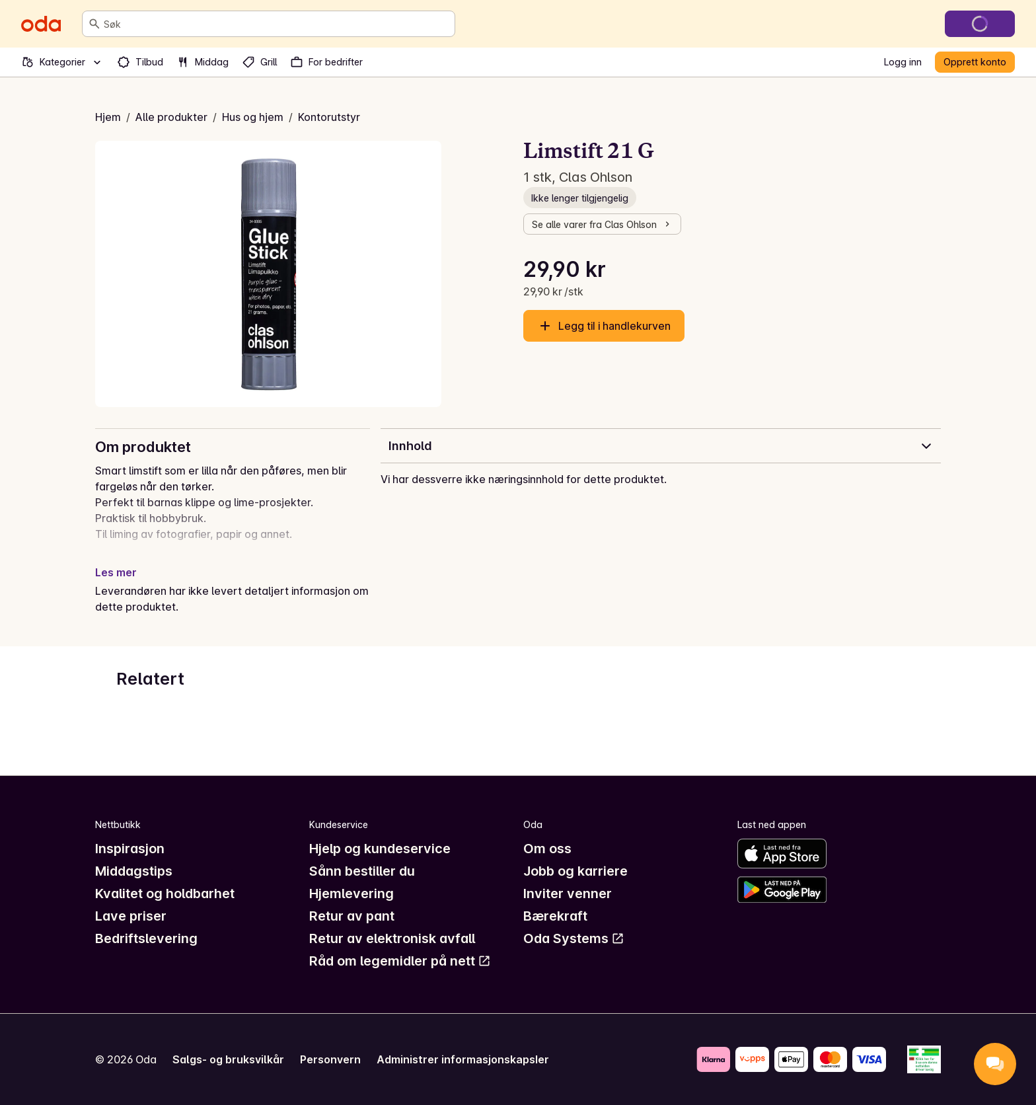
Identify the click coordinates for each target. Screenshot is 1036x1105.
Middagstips (133, 871)
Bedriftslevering (146, 938)
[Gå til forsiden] (41, 24)
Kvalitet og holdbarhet (165, 893)
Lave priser (130, 916)
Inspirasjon (130, 849)
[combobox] (276, 23)
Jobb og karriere (575, 871)
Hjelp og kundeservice (380, 849)
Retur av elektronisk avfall (392, 938)
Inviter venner (567, 893)
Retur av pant (351, 916)
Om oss (547, 849)
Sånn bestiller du (362, 871)
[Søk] (94, 23)
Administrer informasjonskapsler (463, 1059)
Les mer (116, 572)
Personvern (330, 1059)
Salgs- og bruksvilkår (228, 1059)
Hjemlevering (351, 893)
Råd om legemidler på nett (400, 961)
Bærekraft (555, 916)
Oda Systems (573, 938)
